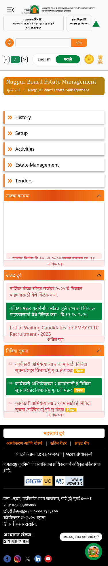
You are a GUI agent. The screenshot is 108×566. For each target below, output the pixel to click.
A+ (24, 59)
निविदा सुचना (17, 351)
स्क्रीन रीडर (58, 443)
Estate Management (37, 165)
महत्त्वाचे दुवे (53, 433)
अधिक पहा (55, 264)
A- (6, 59)
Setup (21, 133)
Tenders (24, 181)
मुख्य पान (13, 90)
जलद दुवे (13, 275)
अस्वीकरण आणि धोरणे (24, 443)
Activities (25, 149)
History (23, 117)
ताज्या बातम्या (17, 196)
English (44, 59)
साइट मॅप (82, 443)
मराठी (68, 59)
